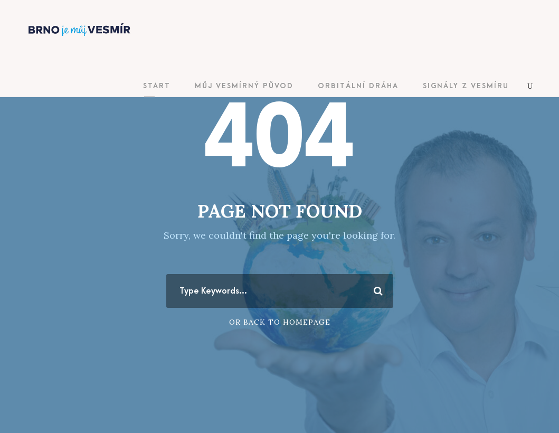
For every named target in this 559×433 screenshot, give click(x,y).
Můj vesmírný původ (244, 86)
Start (156, 86)
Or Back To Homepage (279, 322)
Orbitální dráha (358, 86)
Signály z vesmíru (466, 86)
